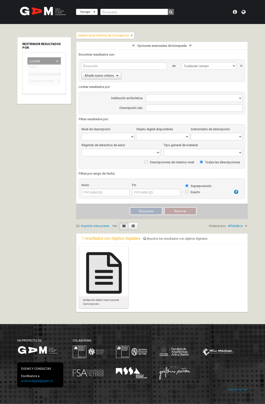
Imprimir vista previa (92, 226)
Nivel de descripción (95, 129)
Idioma (243, 12)
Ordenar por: (217, 226)
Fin (134, 185)
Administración (238, 389)
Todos (33, 67)
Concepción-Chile (40, 82)
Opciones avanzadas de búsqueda (162, 46)
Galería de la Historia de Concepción (40, 74)
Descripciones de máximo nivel (169, 162)
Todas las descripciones (220, 162)
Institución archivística (127, 98)
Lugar (34, 60)
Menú (235, 12)
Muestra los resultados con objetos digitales (175, 238)
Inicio (85, 185)
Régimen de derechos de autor (103, 145)
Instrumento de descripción (210, 129)
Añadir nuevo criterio (101, 75)
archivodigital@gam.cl (37, 381)
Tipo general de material (181, 145)
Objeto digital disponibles (154, 129)
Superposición (198, 186)
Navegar (85, 11)
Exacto (192, 192)
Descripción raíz (131, 108)
